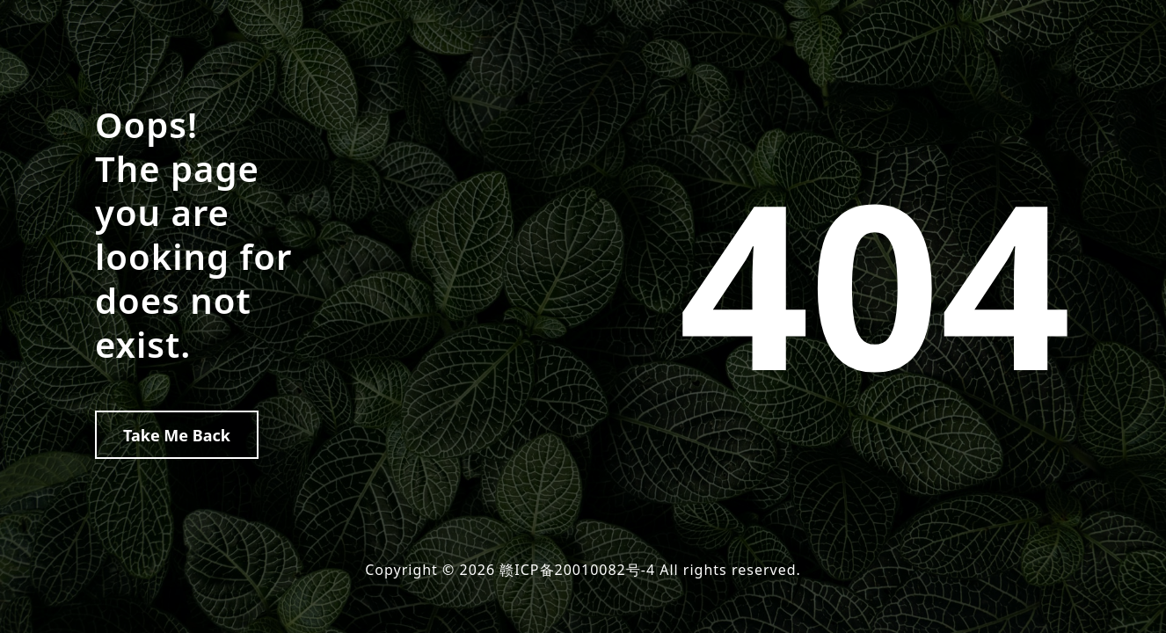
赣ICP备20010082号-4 (577, 569)
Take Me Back (176, 435)
